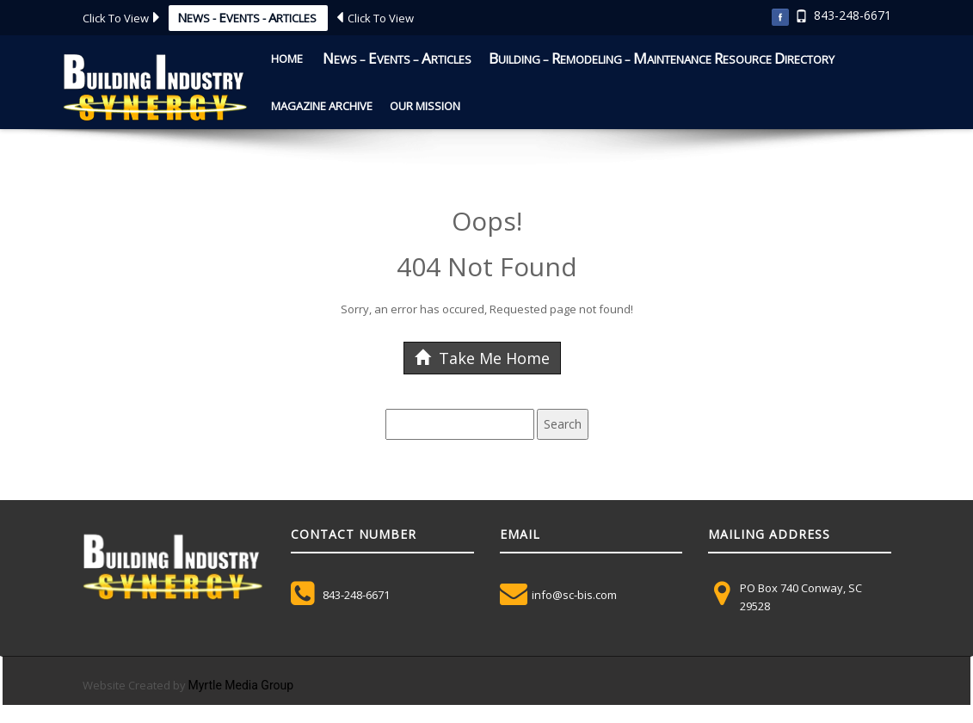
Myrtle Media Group (241, 685)
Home (287, 58)
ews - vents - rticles (248, 17)
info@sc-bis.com (574, 594)
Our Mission (425, 106)
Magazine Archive (322, 106)
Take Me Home (482, 358)
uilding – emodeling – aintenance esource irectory (661, 58)
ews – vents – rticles (395, 58)
